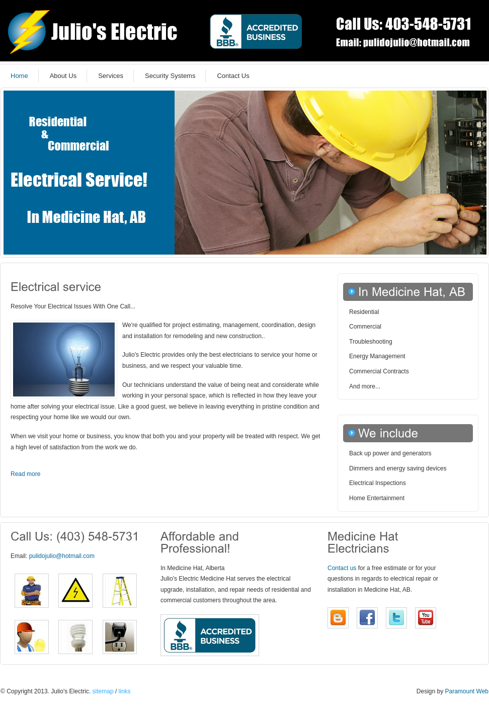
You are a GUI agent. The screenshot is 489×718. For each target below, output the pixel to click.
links (123, 691)
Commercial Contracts (379, 371)
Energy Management (377, 356)
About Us (63, 75)
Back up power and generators (390, 453)
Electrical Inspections (377, 483)
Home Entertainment (376, 498)
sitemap (103, 691)
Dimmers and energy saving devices (397, 468)
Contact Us (233, 75)
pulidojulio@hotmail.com (62, 556)
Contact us (342, 568)
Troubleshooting (370, 341)
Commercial (365, 326)
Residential (364, 311)
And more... (364, 386)
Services (110, 75)
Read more (25, 473)
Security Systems (170, 75)
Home (19, 75)
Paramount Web (467, 691)
